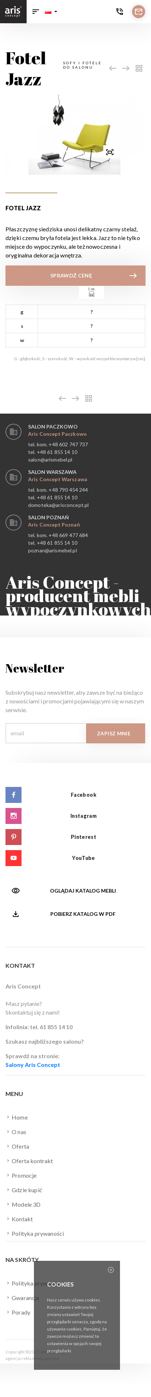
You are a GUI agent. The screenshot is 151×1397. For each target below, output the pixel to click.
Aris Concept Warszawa (57, 479)
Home (16, 1117)
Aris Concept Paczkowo (57, 434)
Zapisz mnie (114, 733)
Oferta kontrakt (29, 1160)
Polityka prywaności (34, 1233)
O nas (15, 1131)
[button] (51, 11)
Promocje (20, 1175)
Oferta (17, 1146)
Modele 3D (23, 1204)
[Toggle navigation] (36, 11)
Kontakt (19, 1219)
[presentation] (41, 151)
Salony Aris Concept (32, 1064)
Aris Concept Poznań (54, 524)
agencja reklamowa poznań (32, 1358)
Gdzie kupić (23, 1189)
